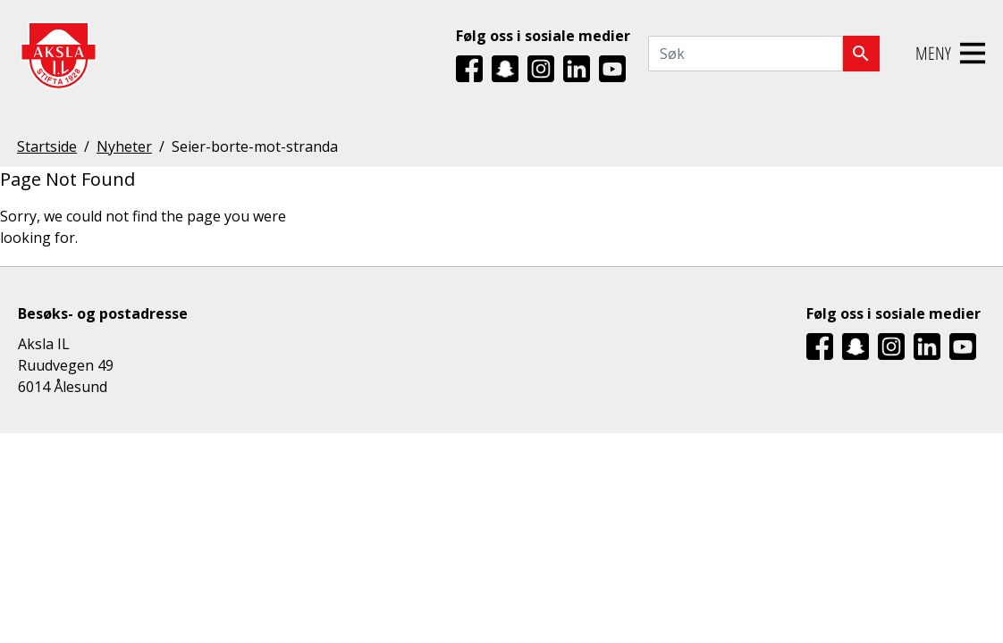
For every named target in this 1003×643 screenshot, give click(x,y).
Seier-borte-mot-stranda (255, 146)
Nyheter (124, 146)
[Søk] (861, 53)
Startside (47, 146)
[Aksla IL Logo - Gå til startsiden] (58, 54)
